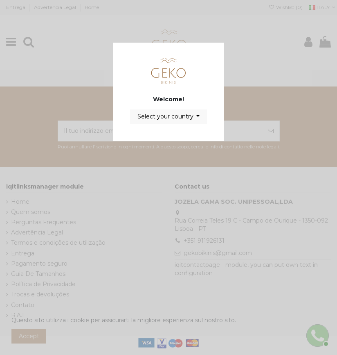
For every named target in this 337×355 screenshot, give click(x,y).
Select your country (166, 116)
